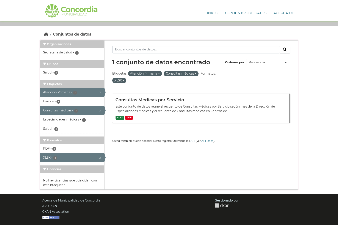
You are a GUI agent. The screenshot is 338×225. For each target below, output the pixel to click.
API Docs (207, 140)
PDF (129, 117)
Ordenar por (234, 62)
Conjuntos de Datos (246, 13)
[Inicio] (46, 34)
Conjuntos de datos (72, 34)
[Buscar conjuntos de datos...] (196, 49)
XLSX (120, 117)
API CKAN (49, 206)
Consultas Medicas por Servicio (150, 99)
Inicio (212, 13)
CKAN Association (55, 212)
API (193, 140)
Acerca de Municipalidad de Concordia (71, 200)
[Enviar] (284, 49)
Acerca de (283, 13)
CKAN (222, 205)
